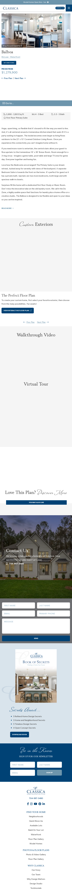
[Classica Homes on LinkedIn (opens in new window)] (43, 804)
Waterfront (36, 835)
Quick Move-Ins (36, 821)
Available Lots (36, 826)
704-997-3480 (15, 564)
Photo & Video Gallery (36, 855)
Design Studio (36, 884)
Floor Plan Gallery (36, 839)
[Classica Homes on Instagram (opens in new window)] (31, 804)
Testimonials (35, 888)
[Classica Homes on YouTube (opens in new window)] (35, 804)
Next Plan (20, 78)
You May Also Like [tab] (36, 502)
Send (36, 638)
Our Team (36, 875)
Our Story (36, 870)
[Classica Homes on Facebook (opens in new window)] (28, 804)
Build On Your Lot (36, 830)
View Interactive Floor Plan (18, 310)
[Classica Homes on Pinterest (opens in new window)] (40, 804)
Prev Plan (7, 78)
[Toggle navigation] (69, 8)
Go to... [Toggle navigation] (8, 103)
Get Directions (9, 62)
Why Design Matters (36, 879)
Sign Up (49, 772)
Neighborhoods (36, 817)
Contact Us (60, 8)
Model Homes (36, 844)
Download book (19, 734)
